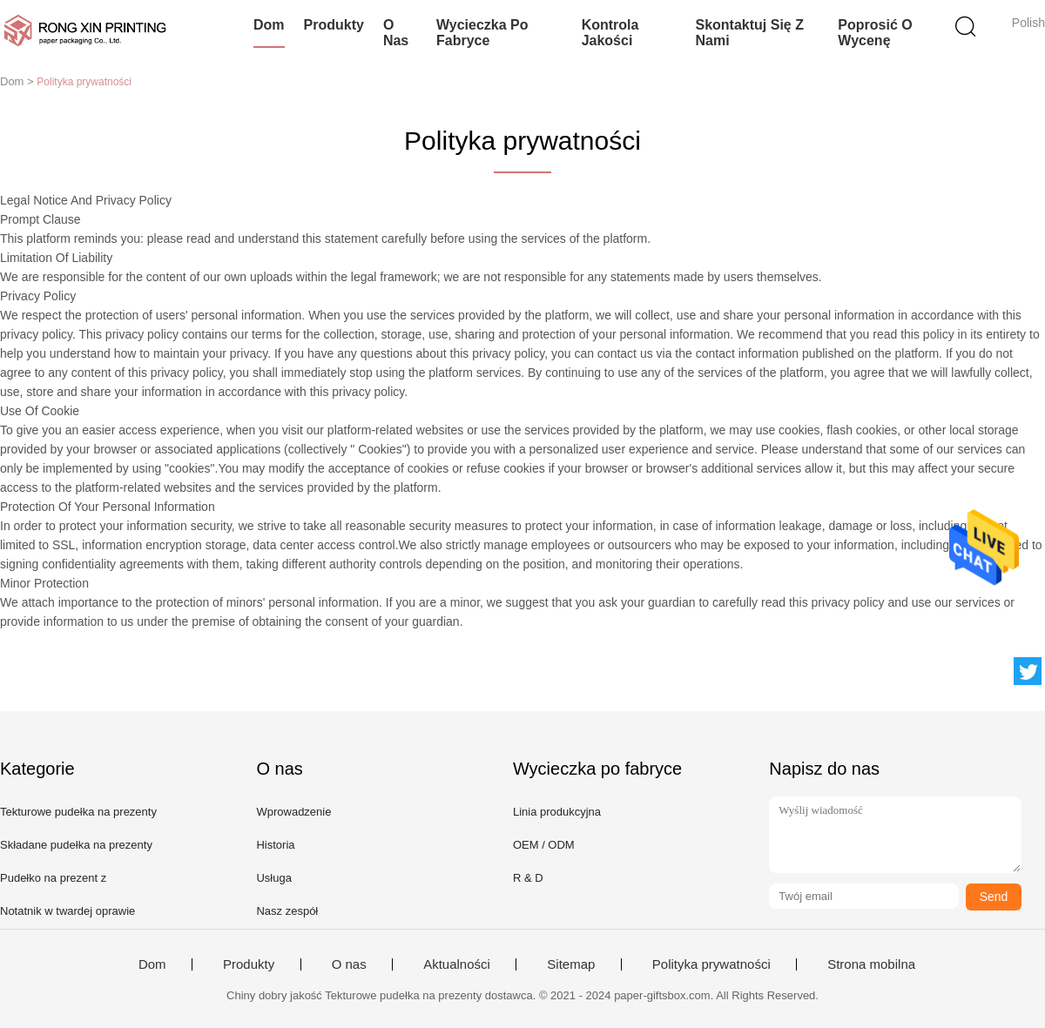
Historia (275, 844)
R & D (528, 877)
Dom (269, 24)
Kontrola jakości (610, 32)
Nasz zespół (287, 910)
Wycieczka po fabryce (482, 32)
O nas (395, 32)
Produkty (334, 24)
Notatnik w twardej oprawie (67, 910)
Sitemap (571, 964)
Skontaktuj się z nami (749, 32)
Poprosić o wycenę (875, 32)
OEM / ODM (544, 844)
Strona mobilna (871, 964)
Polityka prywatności (711, 964)
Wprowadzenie (293, 811)
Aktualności (456, 964)
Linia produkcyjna (557, 811)
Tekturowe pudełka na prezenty (78, 811)
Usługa (273, 877)
